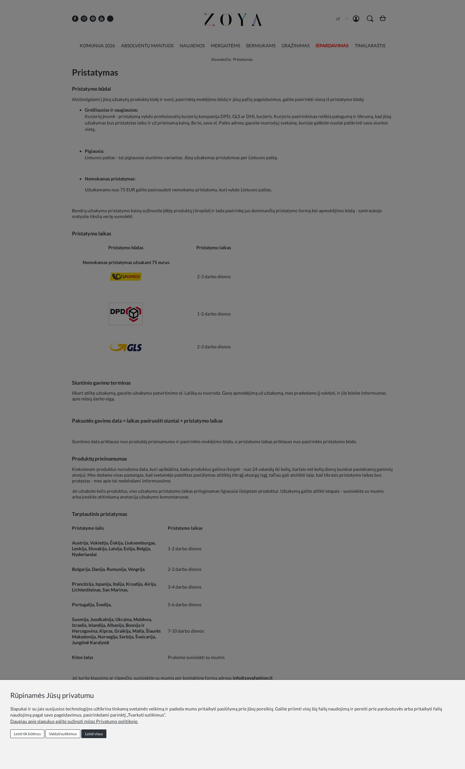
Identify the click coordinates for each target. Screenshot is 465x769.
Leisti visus (94, 733)
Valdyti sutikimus (63, 733)
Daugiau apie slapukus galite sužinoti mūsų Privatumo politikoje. (74, 721)
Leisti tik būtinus (27, 733)
